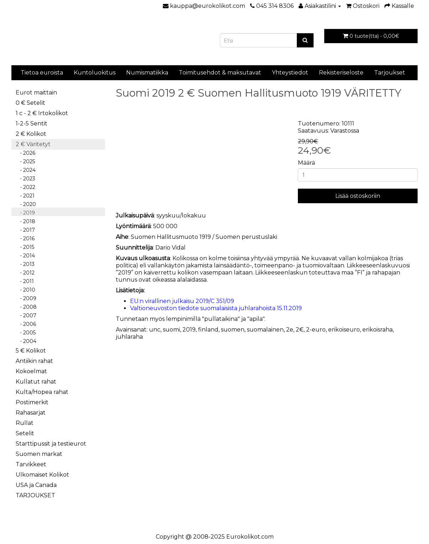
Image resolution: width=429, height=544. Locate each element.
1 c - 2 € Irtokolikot (42, 113)
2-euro (316, 329)
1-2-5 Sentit (31, 123)
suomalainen (265, 329)
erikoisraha (377, 329)
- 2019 (25, 213)
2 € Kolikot (31, 133)
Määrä (306, 162)
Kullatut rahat (36, 381)
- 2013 (25, 264)
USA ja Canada (36, 485)
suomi (171, 329)
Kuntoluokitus (94, 72)
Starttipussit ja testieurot (51, 443)
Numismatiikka (147, 72)
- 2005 (26, 332)
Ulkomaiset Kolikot (42, 474)
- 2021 (25, 196)
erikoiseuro (344, 329)
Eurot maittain (36, 92)
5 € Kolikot (31, 350)
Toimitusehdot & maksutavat (220, 72)
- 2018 (25, 221)
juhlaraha (129, 336)
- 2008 (26, 307)
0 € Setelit (30, 102)
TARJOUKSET (35, 495)
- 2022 (25, 187)
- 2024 (26, 170)
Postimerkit (32, 402)
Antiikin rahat (34, 361)
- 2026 (25, 153)
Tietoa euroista (42, 72)
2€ (300, 329)
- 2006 (26, 324)
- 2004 (26, 341)
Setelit (25, 433)
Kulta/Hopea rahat (42, 392)
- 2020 (26, 204)
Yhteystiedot (290, 72)
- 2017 (25, 230)
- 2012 (25, 273)
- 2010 (25, 290)
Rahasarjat (31, 412)
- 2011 (25, 281)
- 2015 (25, 247)
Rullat (24, 423)
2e (289, 329)
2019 (189, 329)
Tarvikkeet (31, 464)
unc (154, 329)
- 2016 (25, 238)
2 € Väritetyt (33, 144)
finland (208, 329)
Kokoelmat (31, 371)
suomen (232, 329)
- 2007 (26, 315)
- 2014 (25, 255)
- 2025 (25, 161)
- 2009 (26, 298)
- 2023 (25, 178)
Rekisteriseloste (341, 72)
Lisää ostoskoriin (357, 196)
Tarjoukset (389, 72)
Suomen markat (39, 454)
